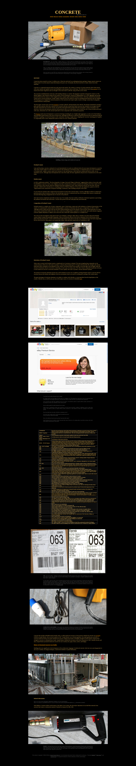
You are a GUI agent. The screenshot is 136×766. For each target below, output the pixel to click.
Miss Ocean (98, 755)
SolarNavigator (53, 756)
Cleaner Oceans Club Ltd (55, 755)
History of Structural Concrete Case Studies (45, 645)
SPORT (84, 16)
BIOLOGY (56, 16)
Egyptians (55, 104)
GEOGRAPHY (66, 16)
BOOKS (60, 16)
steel (81, 279)
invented (98, 635)
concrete (95, 89)
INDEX (76, 16)
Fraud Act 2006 (60, 584)
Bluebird (93, 755)
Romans (38, 114)
